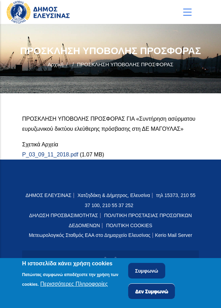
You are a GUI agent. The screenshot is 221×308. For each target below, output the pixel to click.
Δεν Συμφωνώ (151, 292)
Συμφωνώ (146, 271)
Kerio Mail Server (173, 235)
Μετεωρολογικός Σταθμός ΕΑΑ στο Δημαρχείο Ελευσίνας (89, 235)
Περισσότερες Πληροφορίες (74, 285)
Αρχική (55, 64)
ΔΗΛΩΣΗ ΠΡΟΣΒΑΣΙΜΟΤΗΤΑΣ (63, 215)
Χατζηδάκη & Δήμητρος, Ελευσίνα (114, 195)
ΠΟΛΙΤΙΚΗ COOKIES (129, 225)
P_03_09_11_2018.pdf (50, 154)
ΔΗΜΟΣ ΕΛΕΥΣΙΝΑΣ (49, 195)
